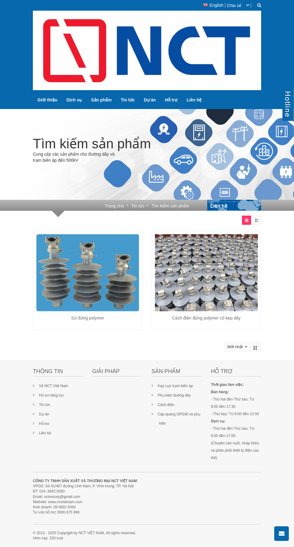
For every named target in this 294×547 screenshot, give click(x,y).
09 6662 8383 (64, 507)
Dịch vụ (74, 99)
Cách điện (166, 405)
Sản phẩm (101, 99)
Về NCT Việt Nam (53, 386)
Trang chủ (114, 205)
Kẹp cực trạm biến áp (175, 386)
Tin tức (128, 99)
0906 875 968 (68, 512)
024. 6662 (47, 491)
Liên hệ (194, 99)
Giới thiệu (47, 99)
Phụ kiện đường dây (174, 395)
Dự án (150, 99)
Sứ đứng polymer (87, 318)
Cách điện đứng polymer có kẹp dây (206, 318)
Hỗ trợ (171, 99)
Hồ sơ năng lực (51, 395)
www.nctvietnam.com (65, 502)
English (213, 5)
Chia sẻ (234, 5)
